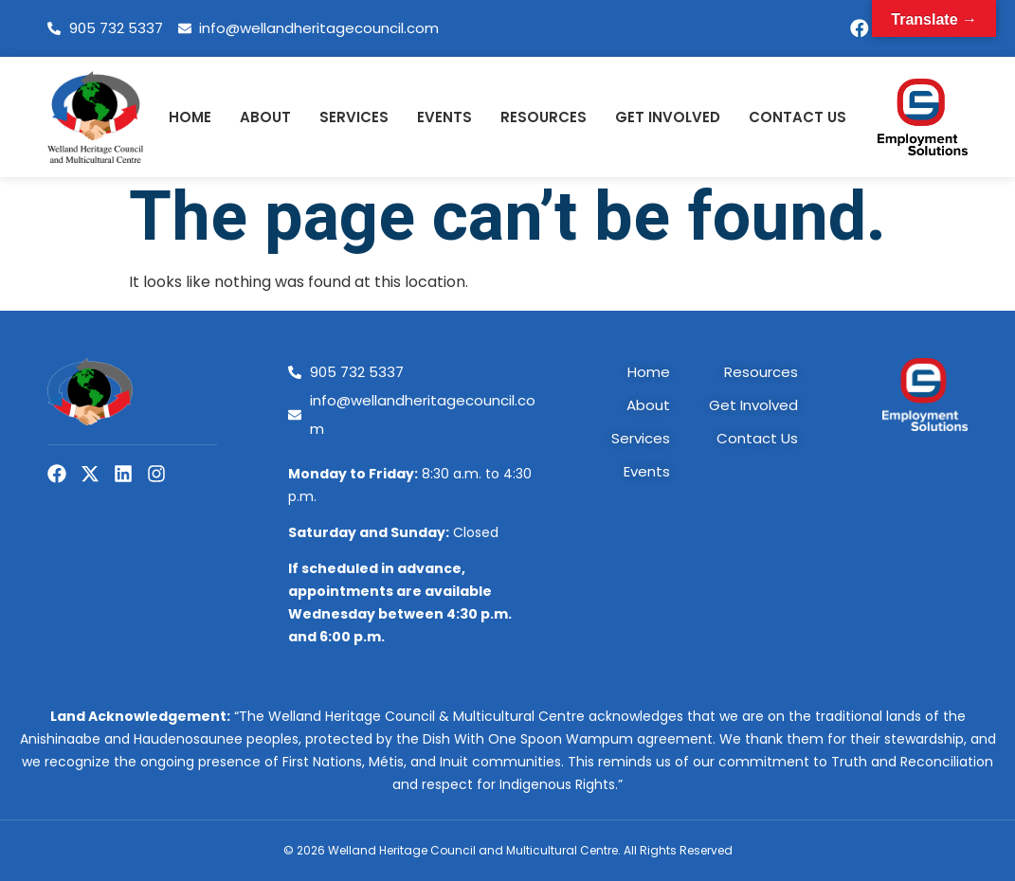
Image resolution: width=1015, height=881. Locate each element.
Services (354, 117)
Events (444, 117)
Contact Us (797, 117)
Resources (543, 117)
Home (190, 117)
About (265, 117)
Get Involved (667, 117)
